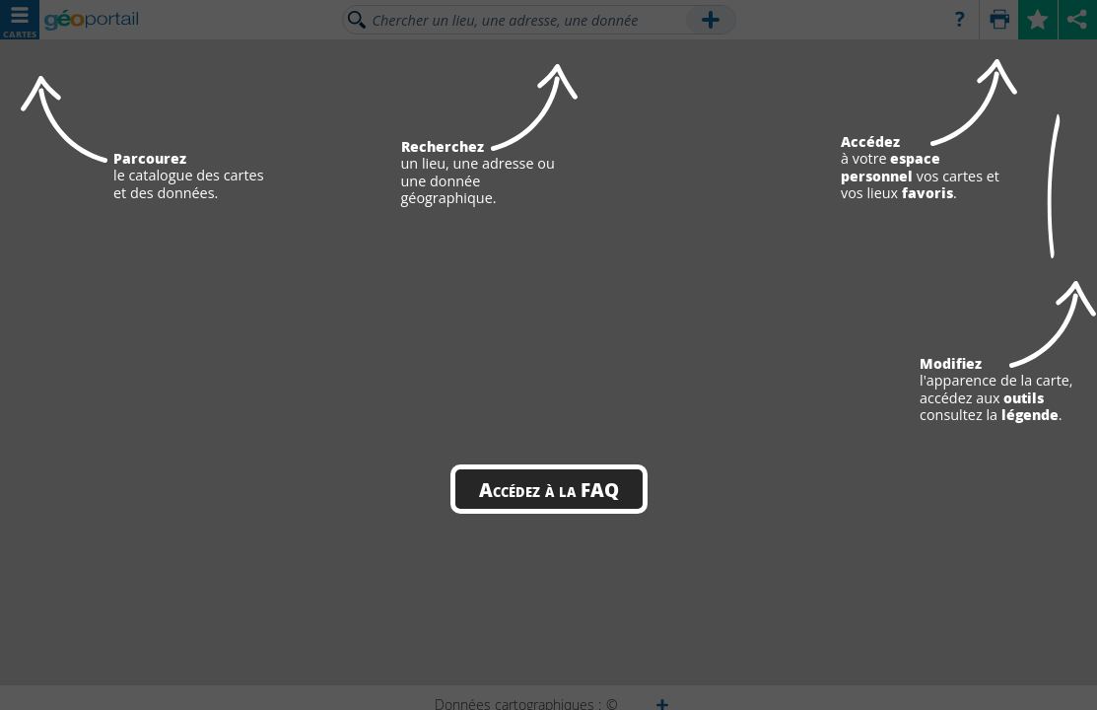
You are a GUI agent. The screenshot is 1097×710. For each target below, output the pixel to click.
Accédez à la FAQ (549, 489)
